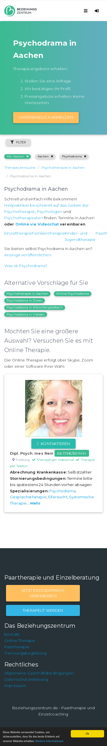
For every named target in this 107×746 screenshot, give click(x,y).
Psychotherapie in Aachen (27, 294)
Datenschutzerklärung (26, 679)
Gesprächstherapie (28, 497)
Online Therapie (19, 640)
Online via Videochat (37, 224)
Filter (18, 142)
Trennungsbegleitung (25, 653)
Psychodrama (74, 156)
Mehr (35, 503)
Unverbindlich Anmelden (46, 117)
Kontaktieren (53, 443)
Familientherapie (48, 233)
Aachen (45, 156)
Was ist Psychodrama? (25, 265)
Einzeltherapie (18, 233)
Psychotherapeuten (23, 218)
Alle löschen (18, 156)
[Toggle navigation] (86, 11)
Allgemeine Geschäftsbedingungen (39, 673)
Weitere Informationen (49, 741)
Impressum (15, 685)
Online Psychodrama (72, 294)
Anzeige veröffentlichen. (28, 255)
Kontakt (12, 634)
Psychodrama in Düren (25, 300)
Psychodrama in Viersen (26, 314)
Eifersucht (57, 497)
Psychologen (49, 211)
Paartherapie (16, 647)
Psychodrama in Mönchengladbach (35, 307)
